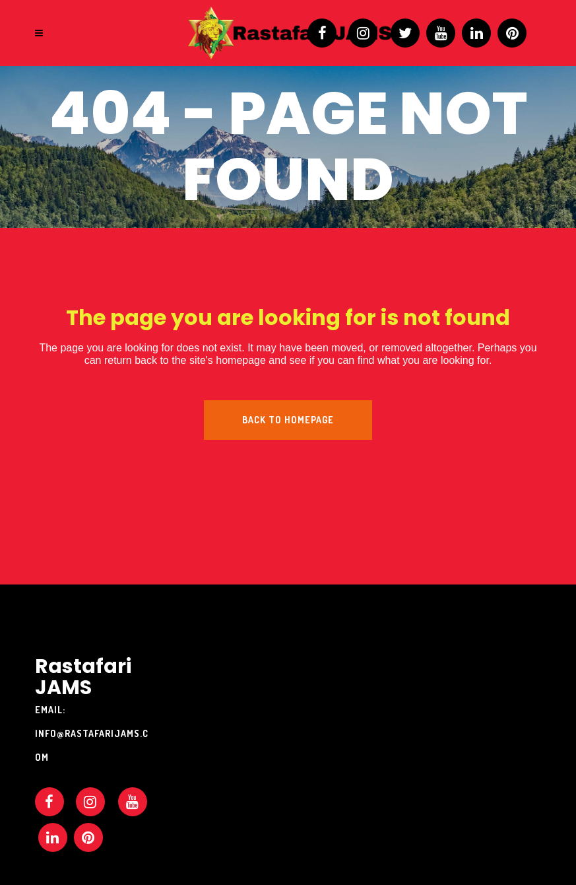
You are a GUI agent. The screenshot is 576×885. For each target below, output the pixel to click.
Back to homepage (288, 419)
